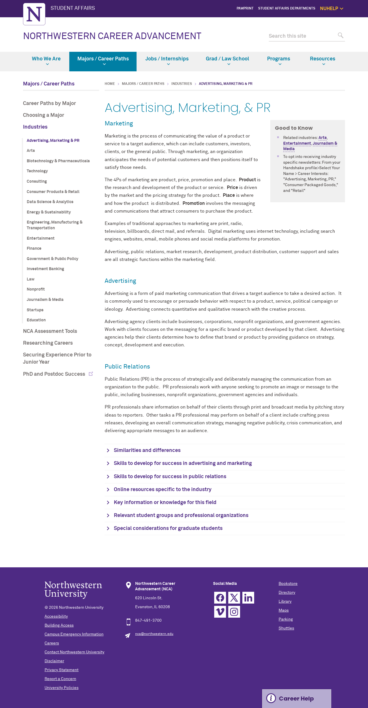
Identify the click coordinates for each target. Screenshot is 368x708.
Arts (31, 151)
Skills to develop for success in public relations (170, 476)
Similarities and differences (147, 450)
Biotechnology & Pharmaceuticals (58, 161)
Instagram (234, 612)
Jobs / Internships (167, 61)
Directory (287, 593)
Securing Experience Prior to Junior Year (57, 358)
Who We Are (46, 61)
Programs (278, 61)
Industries (35, 127)
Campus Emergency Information (74, 634)
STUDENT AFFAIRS (73, 8)
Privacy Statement (61, 670)
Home (110, 84)
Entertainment (41, 238)
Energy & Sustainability (49, 212)
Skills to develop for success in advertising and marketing (183, 463)
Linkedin (248, 598)
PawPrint (245, 8)
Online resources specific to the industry (163, 489)
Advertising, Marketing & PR (53, 141)
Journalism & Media (45, 300)
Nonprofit (36, 289)
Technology (37, 171)
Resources (322, 61)
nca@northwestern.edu (154, 634)
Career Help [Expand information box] (296, 698)
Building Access (59, 625)
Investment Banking (45, 269)
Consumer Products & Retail (53, 192)
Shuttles (286, 628)
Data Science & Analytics (50, 202)
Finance (34, 249)
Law (30, 279)
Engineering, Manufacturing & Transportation (55, 225)
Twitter (234, 598)
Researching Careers (48, 343)
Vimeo (220, 612)
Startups (35, 310)
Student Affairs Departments (286, 8)
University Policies (61, 688)
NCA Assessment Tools (50, 331)
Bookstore (288, 584)
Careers (52, 643)
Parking (286, 619)
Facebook (220, 598)
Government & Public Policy (52, 259)
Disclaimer (54, 661)
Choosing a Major (43, 115)
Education (36, 320)
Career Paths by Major (49, 103)
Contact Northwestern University (74, 652)
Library (285, 602)
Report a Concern (60, 679)
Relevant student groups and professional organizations (181, 515)
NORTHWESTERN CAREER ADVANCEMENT (112, 36)
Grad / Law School (227, 61)
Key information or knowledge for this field (165, 502)
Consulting (37, 182)
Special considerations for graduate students (168, 528)
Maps (284, 610)
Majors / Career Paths (103, 61)
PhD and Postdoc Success (54, 374)
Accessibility (56, 617)
